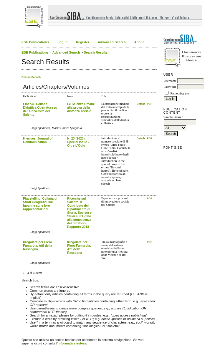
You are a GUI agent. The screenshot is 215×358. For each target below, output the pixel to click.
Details (141, 103)
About (139, 42)
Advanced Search (112, 42)
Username (170, 80)
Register (83, 42)
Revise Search (31, 77)
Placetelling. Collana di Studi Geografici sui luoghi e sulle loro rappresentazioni (40, 204)
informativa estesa (72, 343)
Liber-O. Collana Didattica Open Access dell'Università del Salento (40, 109)
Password (170, 86)
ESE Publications (35, 42)
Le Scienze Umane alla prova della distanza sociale (81, 107)
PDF (149, 103)
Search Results (96, 52)
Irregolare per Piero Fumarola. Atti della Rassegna (37, 245)
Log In (62, 42)
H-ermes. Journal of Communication (37, 140)
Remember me (179, 93)
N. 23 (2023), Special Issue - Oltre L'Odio (78, 142)
